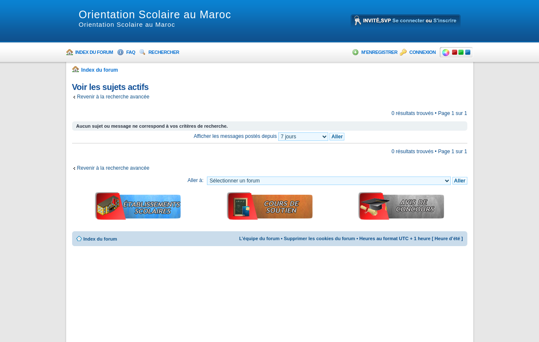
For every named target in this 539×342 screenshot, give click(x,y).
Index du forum (94, 52)
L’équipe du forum (259, 238)
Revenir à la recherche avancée (113, 97)
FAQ (130, 52)
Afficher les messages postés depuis (269, 136)
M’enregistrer (379, 52)
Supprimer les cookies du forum (319, 238)
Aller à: (195, 180)
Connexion (422, 52)
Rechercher (163, 52)
